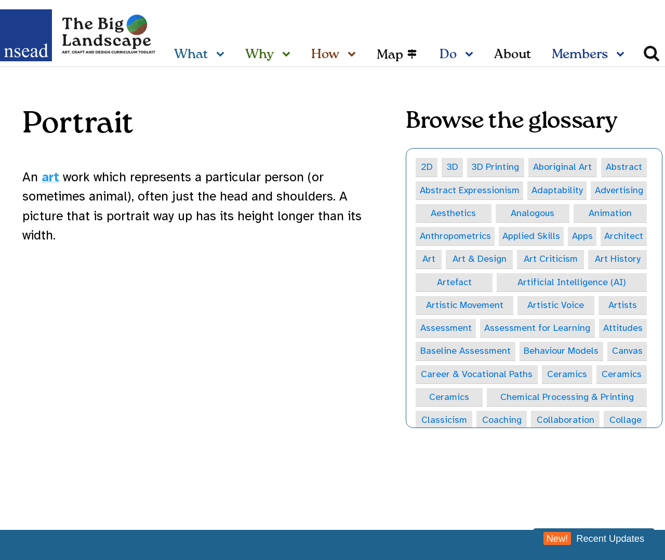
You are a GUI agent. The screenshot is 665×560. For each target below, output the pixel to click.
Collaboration (566, 420)
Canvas (629, 351)
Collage (627, 420)
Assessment (608, 305)
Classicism (444, 420)
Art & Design (618, 236)
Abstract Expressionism (470, 190)
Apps (497, 236)
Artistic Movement (600, 282)
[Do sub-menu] (471, 55)
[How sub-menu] (354, 55)
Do (448, 54)
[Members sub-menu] (622, 55)
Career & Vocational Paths (477, 374)
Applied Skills (447, 236)
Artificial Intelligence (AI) (481, 282)
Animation (545, 213)
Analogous (494, 213)
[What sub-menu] (222, 55)
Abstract (626, 166)
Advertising (620, 190)
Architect (537, 236)
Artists (535, 305)
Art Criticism (458, 259)
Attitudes (608, 328)
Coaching (502, 420)
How (325, 54)
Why (259, 54)
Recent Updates (593, 538)
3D (452, 166)
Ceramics (569, 374)
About (512, 54)
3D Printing (497, 166)
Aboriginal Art (564, 166)
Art (574, 236)
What (191, 54)
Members (580, 54)
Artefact (616, 259)
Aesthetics (440, 213)
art (50, 177)
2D (427, 166)
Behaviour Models (562, 351)
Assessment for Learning (489, 328)
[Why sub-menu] (288, 55)
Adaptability (558, 190)
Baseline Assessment (465, 351)
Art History (542, 259)
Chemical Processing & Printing (567, 397)
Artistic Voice (459, 305)
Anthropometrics (611, 213)
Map (390, 55)
